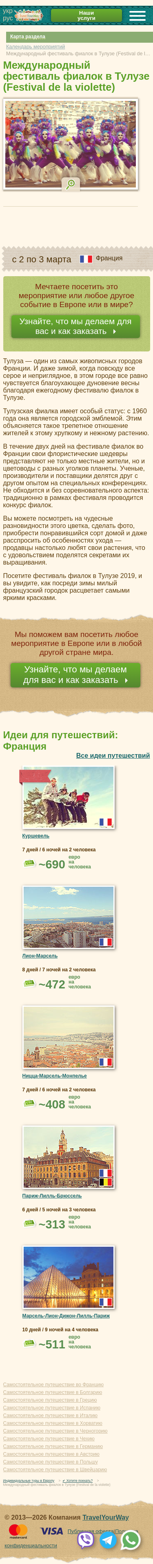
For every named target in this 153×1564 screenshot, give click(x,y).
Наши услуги (86, 15)
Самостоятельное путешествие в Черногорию (55, 1431)
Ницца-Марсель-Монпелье (54, 1076)
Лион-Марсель (40, 956)
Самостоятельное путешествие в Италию (50, 1415)
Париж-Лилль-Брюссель (52, 1196)
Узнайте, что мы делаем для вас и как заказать (75, 326)
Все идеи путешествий (113, 755)
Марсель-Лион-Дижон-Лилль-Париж (66, 1316)
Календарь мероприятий (35, 47)
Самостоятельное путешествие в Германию (53, 1446)
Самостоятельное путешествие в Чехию (49, 1439)
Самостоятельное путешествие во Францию (53, 1384)
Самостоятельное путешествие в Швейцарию (55, 1469)
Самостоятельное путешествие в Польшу (50, 1462)
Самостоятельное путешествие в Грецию (50, 1400)
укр (8, 10)
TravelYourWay (105, 1517)
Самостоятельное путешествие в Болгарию (52, 1392)
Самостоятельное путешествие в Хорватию (52, 1423)
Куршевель (36, 836)
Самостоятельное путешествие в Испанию (51, 1408)
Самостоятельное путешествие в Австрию (51, 1454)
